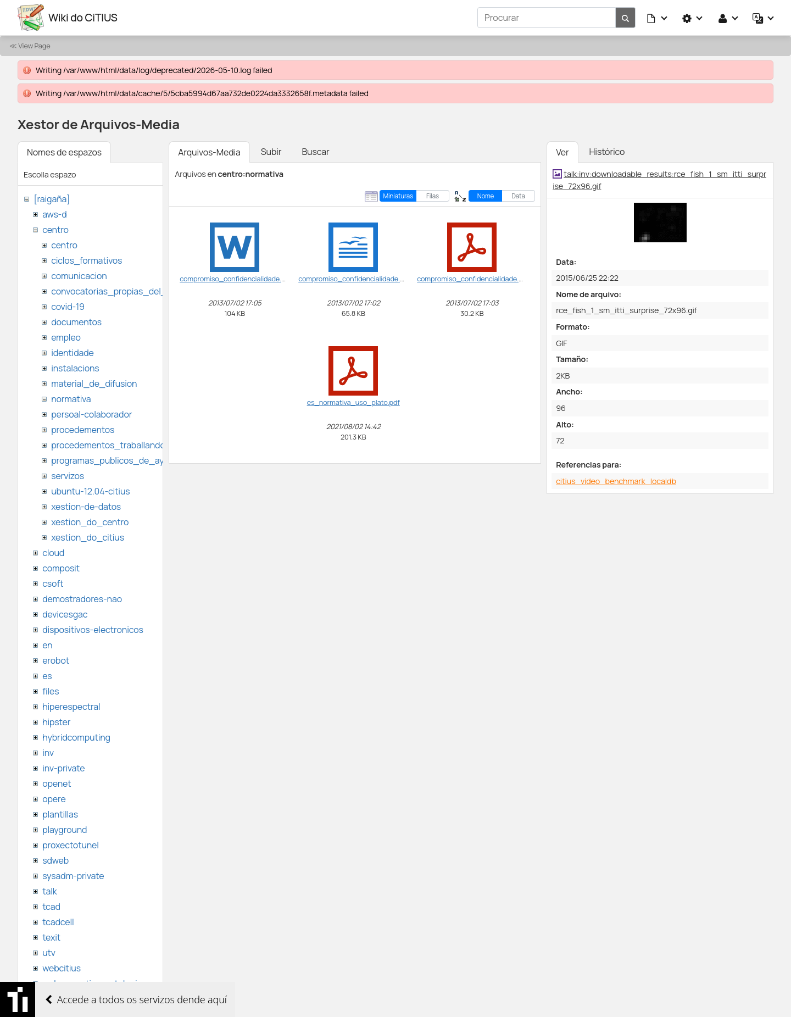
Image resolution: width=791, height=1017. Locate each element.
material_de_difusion (94, 383)
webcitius (61, 968)
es (47, 676)
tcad (51, 907)
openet (56, 783)
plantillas (60, 814)
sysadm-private (73, 876)
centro (55, 230)
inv (48, 753)
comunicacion (79, 276)
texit (51, 937)
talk (49, 891)
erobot (55, 660)
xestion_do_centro (90, 522)
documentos (76, 322)
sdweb (55, 860)
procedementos (82, 430)
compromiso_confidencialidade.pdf (473, 279)
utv (48, 953)
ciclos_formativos (86, 260)
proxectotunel (70, 845)
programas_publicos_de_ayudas (117, 460)
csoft (52, 583)
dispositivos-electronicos (92, 630)
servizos (67, 476)
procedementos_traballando (108, 445)
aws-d (54, 214)
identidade (72, 353)
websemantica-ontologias (94, 983)
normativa (71, 399)
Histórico (607, 152)
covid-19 (68, 307)
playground (64, 830)
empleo (66, 337)
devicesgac (64, 614)
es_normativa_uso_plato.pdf (353, 402)
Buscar (315, 152)
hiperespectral (71, 707)
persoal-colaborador (91, 414)
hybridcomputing (76, 737)
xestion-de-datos (86, 507)
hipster (56, 722)
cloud (53, 553)
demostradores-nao (82, 599)
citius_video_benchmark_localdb (616, 481)
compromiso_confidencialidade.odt (354, 279)
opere (53, 799)
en (47, 645)
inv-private (63, 768)
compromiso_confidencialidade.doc (236, 279)
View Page (34, 46)
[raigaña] (52, 199)
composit (61, 568)
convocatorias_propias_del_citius (119, 291)
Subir (271, 152)
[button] (657, 17)
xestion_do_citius (87, 537)
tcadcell (58, 922)
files (50, 691)
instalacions (75, 368)
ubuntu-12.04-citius (90, 491)
